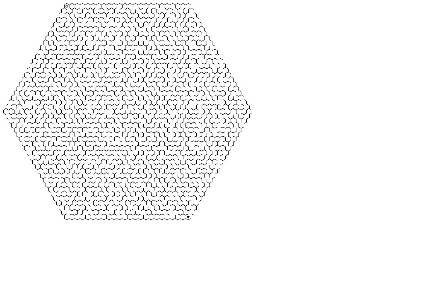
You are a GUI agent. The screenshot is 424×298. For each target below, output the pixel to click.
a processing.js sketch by (127, 127)
